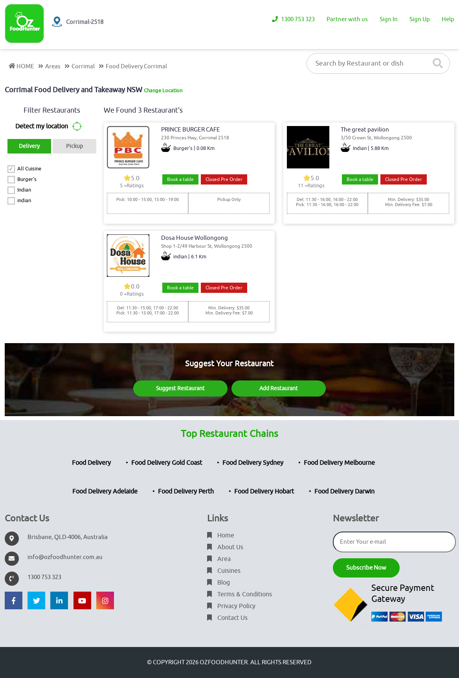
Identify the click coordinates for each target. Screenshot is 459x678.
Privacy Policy (231, 606)
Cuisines (224, 571)
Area (219, 559)
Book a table (180, 179)
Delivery (29, 146)
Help (448, 19)
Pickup (74, 146)
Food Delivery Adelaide (105, 491)
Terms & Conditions (239, 594)
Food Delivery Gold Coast (166, 463)
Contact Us (227, 618)
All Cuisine (29, 168)
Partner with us (347, 19)
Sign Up (419, 19)
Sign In (389, 19)
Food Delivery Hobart (264, 491)
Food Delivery (91, 463)
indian (24, 200)
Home (220, 535)
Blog (218, 583)
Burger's (27, 179)
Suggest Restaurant (180, 388)
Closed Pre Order (224, 179)
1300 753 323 (293, 19)
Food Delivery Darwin (344, 491)
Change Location (163, 90)
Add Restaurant (278, 388)
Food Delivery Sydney (252, 463)
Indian (24, 189)
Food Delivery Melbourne (339, 463)
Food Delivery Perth (186, 491)
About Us (225, 547)
